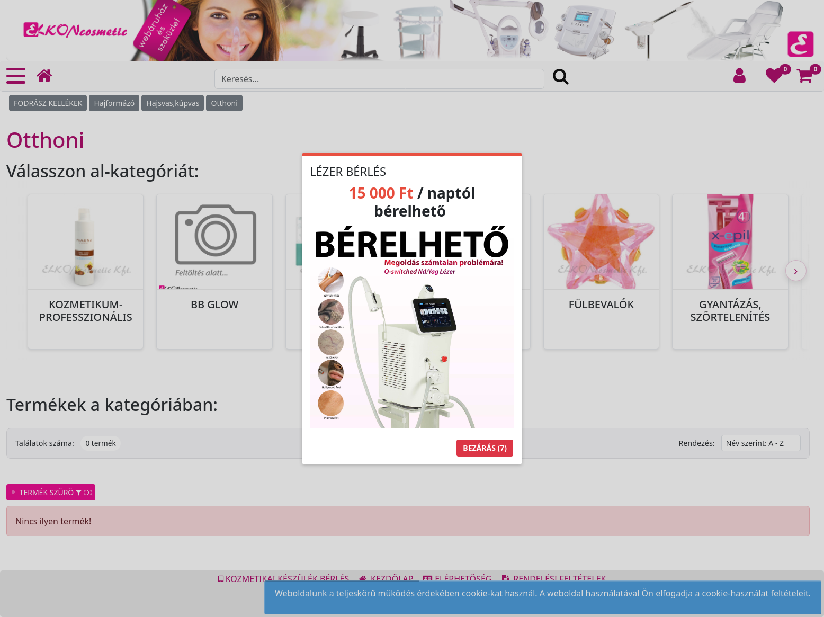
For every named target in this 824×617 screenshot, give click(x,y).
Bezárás (485, 448)
